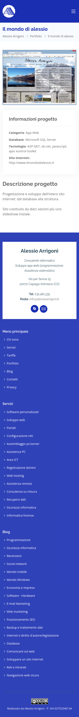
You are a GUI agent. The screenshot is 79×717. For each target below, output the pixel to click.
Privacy (11, 387)
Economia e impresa (21, 587)
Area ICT (12, 459)
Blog (10, 371)
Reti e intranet (16, 667)
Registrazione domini (21, 467)
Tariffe (11, 355)
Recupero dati (16, 499)
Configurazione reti (20, 435)
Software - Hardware (21, 595)
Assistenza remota (19, 483)
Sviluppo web (16, 420)
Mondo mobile (17, 571)
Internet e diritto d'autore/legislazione (33, 635)
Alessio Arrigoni (13, 36)
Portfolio (36, 36)
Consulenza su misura (22, 491)
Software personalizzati (23, 412)
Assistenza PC (16, 451)
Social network (17, 563)
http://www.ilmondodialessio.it (31, 162)
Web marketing (17, 611)
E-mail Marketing (18, 603)
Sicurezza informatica (21, 507)
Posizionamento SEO (21, 619)
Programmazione (18, 540)
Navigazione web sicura (23, 675)
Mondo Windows (18, 579)
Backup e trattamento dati (25, 627)
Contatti (12, 379)
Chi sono (13, 339)
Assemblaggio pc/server (23, 443)
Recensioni (14, 555)
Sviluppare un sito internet (25, 659)
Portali (11, 427)
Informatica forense (20, 515)
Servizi (11, 347)
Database (13, 643)
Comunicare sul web (21, 651)
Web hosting (15, 475)
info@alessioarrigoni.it (44, 299)
